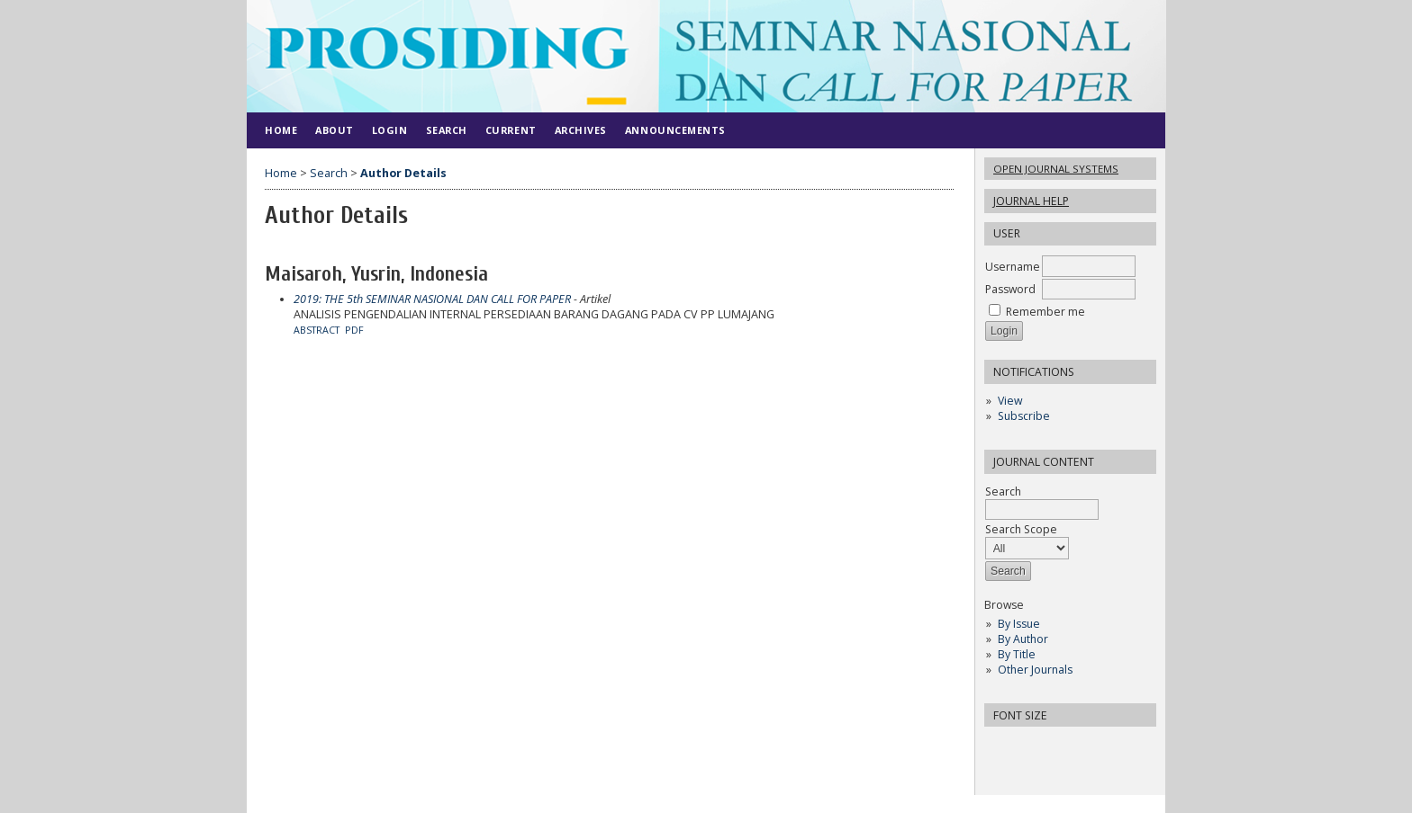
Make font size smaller (1000, 746)
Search (1042, 500)
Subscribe (1024, 416)
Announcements (675, 130)
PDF (354, 330)
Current (511, 130)
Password (1010, 289)
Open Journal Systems (1055, 168)
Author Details (403, 173)
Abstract (316, 330)
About (334, 130)
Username (1012, 266)
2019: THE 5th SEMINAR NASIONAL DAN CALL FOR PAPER (432, 299)
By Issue (1019, 623)
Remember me (1045, 311)
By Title (1017, 654)
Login (390, 130)
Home (281, 130)
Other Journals (1035, 669)
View (1010, 400)
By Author (1023, 639)
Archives (581, 130)
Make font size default (1029, 746)
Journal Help (1031, 201)
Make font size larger (1058, 746)
